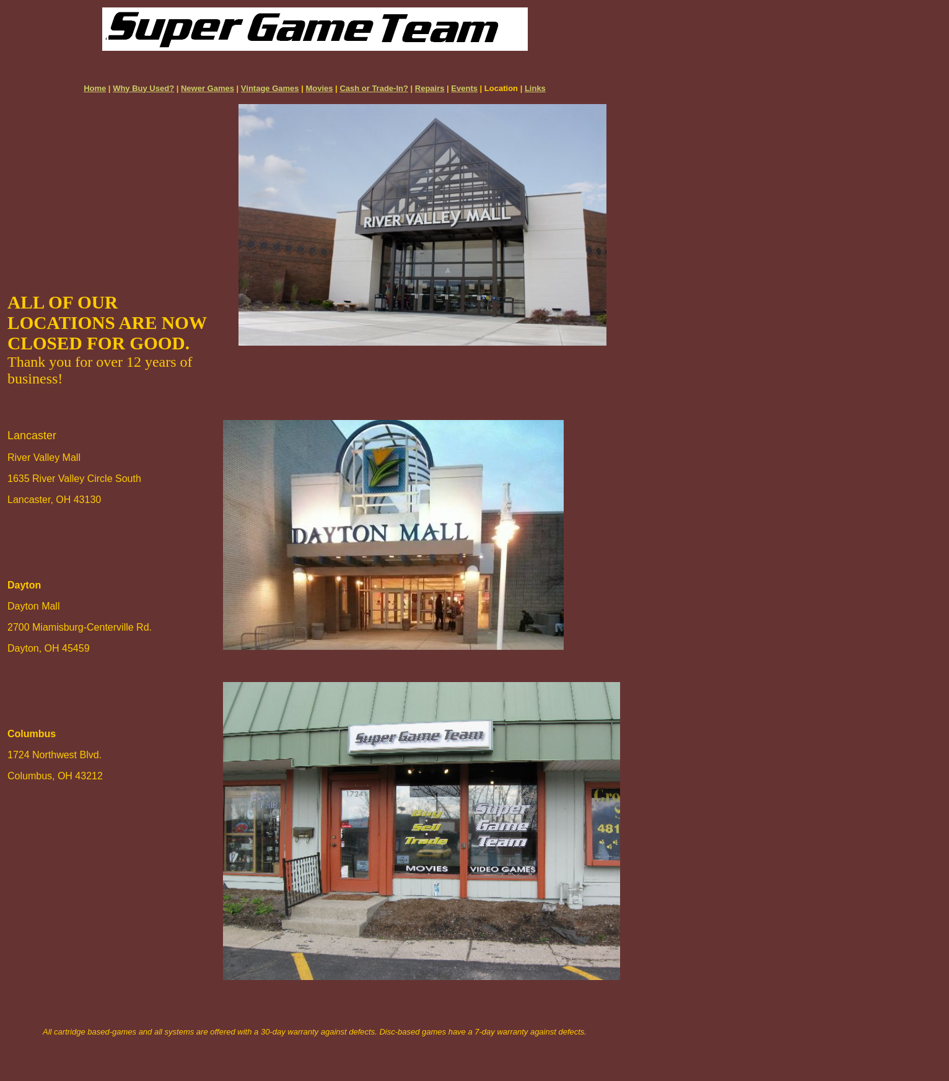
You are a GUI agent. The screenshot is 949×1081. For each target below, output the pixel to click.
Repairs (430, 88)
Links (535, 88)
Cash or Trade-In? (373, 88)
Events (464, 88)
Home (95, 88)
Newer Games (207, 88)
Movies (319, 88)
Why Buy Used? (143, 88)
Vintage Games (270, 88)
